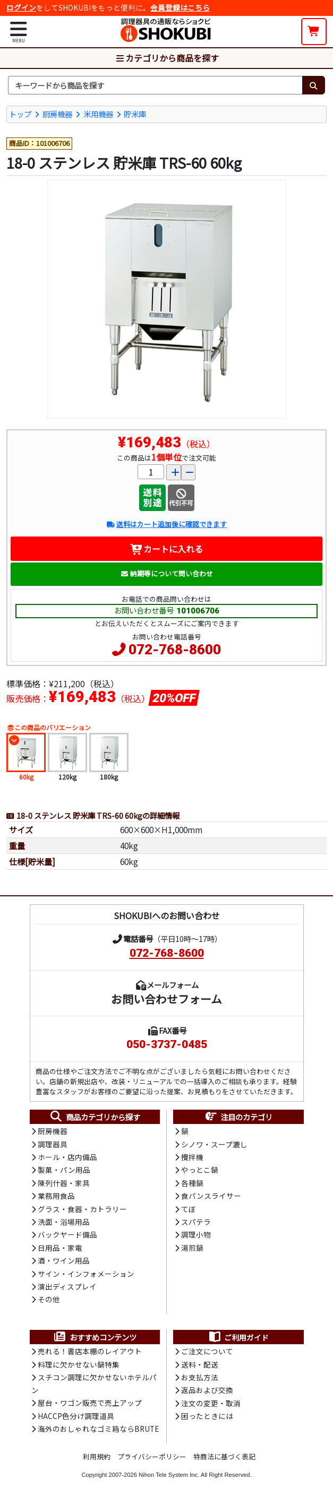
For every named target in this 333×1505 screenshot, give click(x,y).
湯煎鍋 (192, 1247)
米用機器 (98, 113)
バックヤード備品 (67, 1234)
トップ (20, 113)
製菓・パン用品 (64, 1169)
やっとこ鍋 (199, 1169)
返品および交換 (207, 1390)
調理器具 (52, 1144)
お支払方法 (199, 1377)
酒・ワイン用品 (64, 1260)
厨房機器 (57, 113)
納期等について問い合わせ (166, 573)
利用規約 (96, 1456)
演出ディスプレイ (67, 1286)
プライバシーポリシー (151, 1456)
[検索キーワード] (155, 85)
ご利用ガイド (238, 1337)
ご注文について (207, 1351)
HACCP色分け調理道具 (76, 1416)
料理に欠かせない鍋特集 (78, 1364)
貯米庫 (135, 113)
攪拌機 (192, 1157)
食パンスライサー (211, 1195)
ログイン (21, 7)
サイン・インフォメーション (86, 1273)
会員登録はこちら (180, 7)
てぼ (188, 1209)
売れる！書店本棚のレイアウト (90, 1351)
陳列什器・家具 (64, 1183)
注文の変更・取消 (211, 1403)
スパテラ (196, 1221)
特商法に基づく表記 (224, 1456)
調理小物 (196, 1234)
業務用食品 (56, 1195)
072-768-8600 (175, 650)
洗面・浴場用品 (64, 1221)
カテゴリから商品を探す (167, 57)
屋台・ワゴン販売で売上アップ (90, 1402)
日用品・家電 (60, 1247)
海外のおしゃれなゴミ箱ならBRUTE (98, 1428)
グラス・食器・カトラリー (82, 1209)
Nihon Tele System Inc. (169, 1475)
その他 (49, 1299)
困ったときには (207, 1416)
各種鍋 (192, 1183)
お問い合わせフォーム (166, 999)
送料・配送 (199, 1364)
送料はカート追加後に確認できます (166, 524)
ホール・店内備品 (67, 1157)
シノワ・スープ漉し (214, 1144)
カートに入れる (166, 548)
